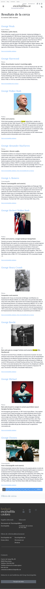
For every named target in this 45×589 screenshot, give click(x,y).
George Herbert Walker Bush (15, 210)
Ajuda (18, 1)
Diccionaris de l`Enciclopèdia (10, 523)
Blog (8, 1)
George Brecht (8, 322)
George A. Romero (10, 178)
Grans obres (5, 540)
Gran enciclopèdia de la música (9, 83)
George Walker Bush (11, 91)
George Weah (8, 26)
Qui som (3, 1)
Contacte (13, 1)
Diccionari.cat (31, 3)
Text (20, 523)
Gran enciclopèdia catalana (8, 51)
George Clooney (9, 437)
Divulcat (24, 3)
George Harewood (10, 58)
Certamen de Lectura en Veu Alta (26, 526)
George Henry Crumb (11, 267)
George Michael (9, 379)
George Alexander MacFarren (15, 145)
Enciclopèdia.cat (20, 537)
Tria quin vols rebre (18, 581)
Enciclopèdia (5, 526)
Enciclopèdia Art (6, 537)
